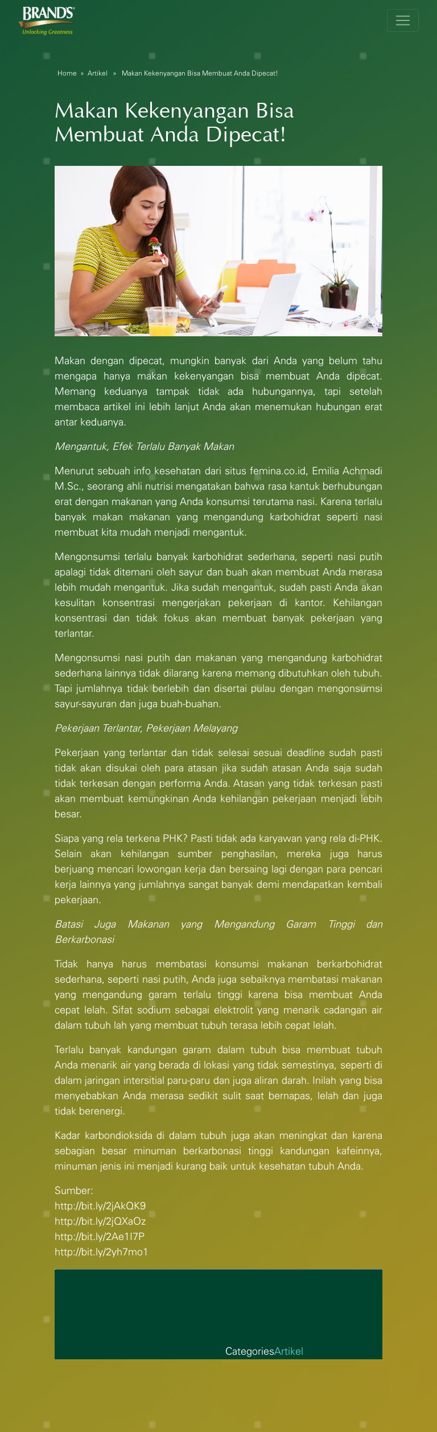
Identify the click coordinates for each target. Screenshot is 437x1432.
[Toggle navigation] (403, 20)
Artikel (98, 73)
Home (67, 73)
